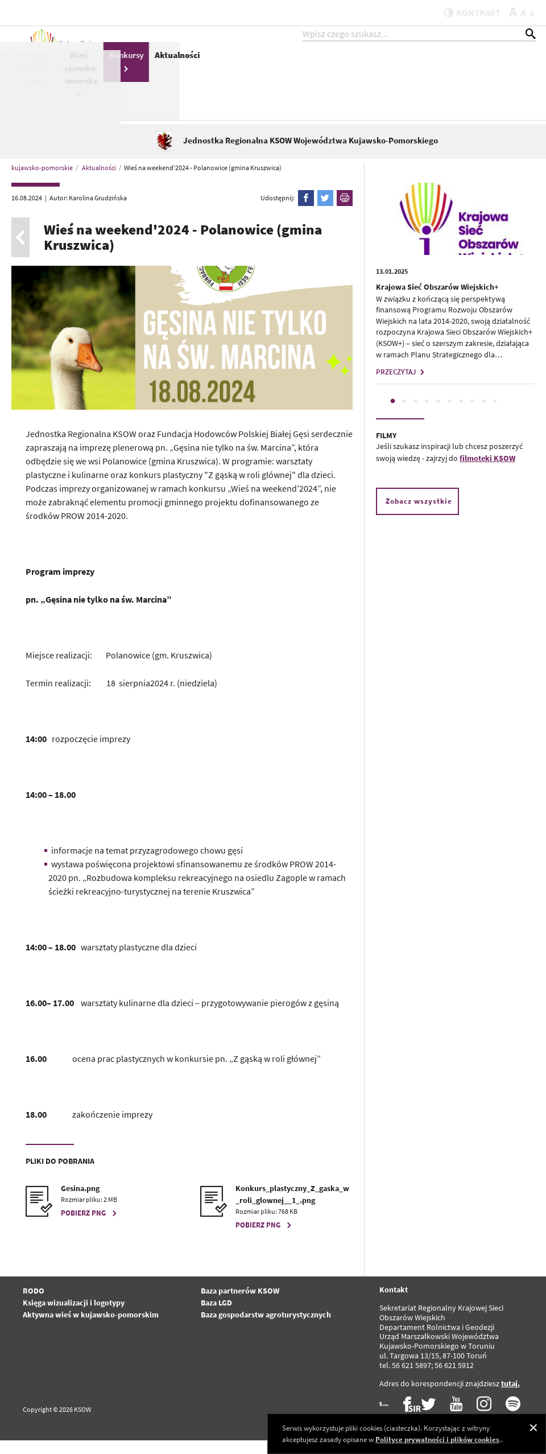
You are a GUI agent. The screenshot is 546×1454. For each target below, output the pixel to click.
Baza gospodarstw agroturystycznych (266, 1328)
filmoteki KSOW (487, 471)
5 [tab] (438, 415)
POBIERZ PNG (90, 1226)
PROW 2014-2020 (349, 79)
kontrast (465, 12)
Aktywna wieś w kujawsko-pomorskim (91, 1328)
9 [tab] (484, 415)
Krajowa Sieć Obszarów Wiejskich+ (437, 300)
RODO (33, 1304)
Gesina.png (80, 1202)
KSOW (264, 72)
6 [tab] (450, 415)
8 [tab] (472, 415)
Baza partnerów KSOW (240, 1304)
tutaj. (510, 1396)
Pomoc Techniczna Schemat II (306, 79)
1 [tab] (393, 415)
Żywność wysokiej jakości (388, 85)
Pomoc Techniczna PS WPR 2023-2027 (220, 91)
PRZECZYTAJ (401, 385)
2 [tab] (404, 415)
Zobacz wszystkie (419, 514)
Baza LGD (216, 1316)
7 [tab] (461, 415)
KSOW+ (175, 66)
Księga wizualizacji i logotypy (74, 1316)
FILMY (386, 449)
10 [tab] (495, 415)
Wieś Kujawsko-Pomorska (435, 85)
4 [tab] (427, 415)
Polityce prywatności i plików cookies (437, 1439)
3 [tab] (415, 415)
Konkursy (482, 72)
